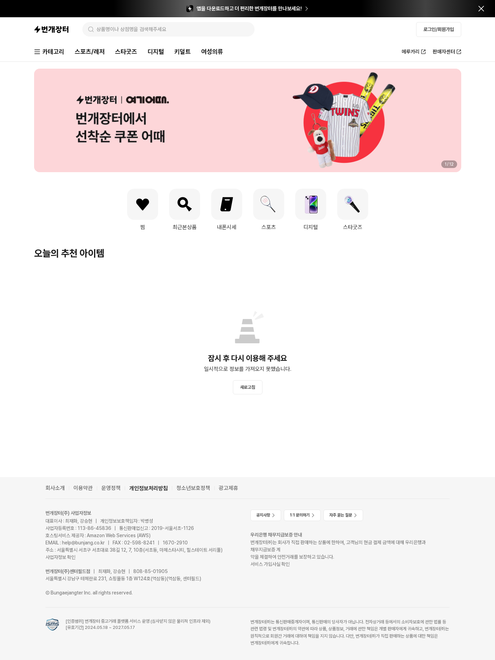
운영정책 (111, 488)
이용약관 (83, 488)
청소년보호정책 (193, 488)
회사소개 (55, 488)
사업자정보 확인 (60, 557)
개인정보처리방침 (148, 488)
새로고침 (247, 387)
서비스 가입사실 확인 (270, 564)
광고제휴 (228, 488)
